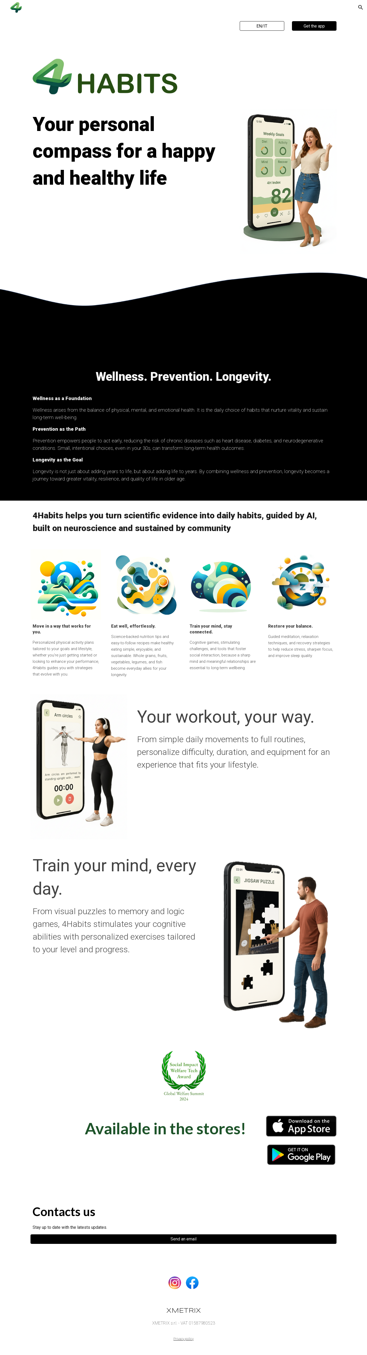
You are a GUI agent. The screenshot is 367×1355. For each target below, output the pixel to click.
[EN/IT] (262, 26)
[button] (360, 7)
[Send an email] (183, 1239)
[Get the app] (314, 26)
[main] (131, 156)
